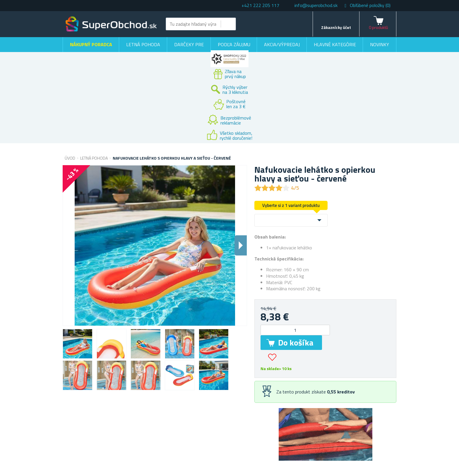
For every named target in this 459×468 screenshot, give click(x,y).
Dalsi (240, 245)
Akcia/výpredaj (282, 44)
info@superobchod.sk (316, 5)
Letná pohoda (143, 44)
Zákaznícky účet (336, 27)
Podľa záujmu (234, 44)
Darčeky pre (189, 44)
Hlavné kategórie (335, 44)
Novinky (379, 44)
